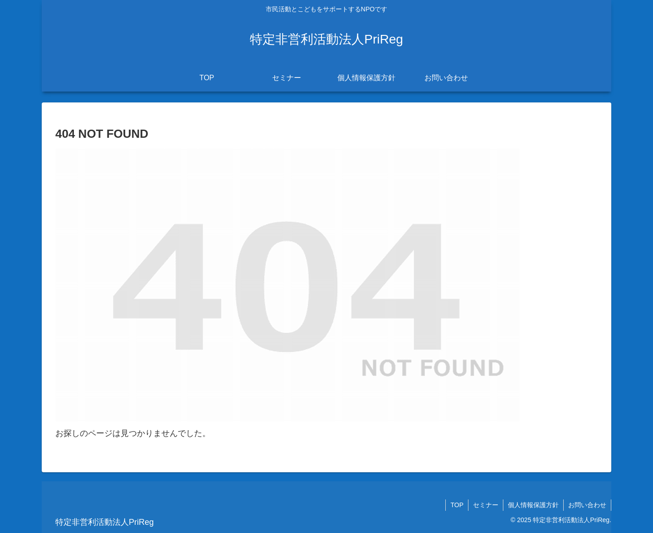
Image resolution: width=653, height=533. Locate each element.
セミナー (485, 505)
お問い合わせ (587, 505)
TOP (456, 505)
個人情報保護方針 (533, 505)
